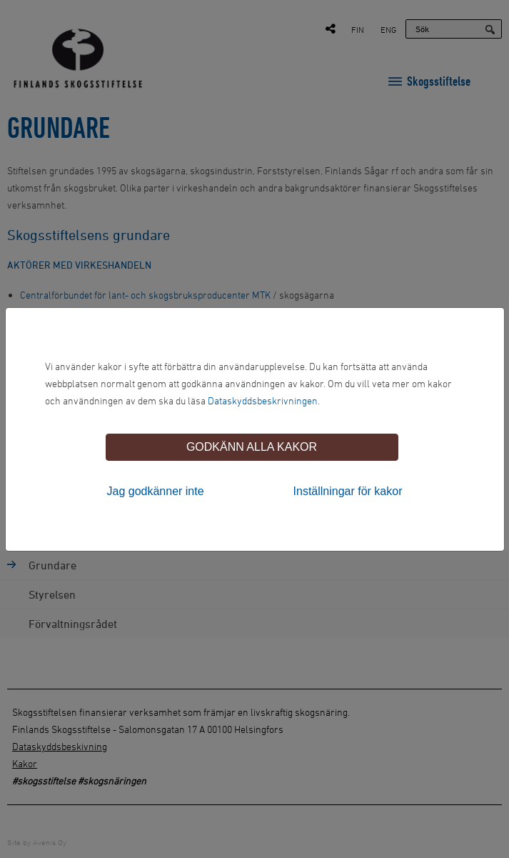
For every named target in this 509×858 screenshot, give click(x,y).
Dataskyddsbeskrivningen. (264, 400)
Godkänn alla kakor (251, 447)
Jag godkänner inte (155, 491)
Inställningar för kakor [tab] (348, 491)
